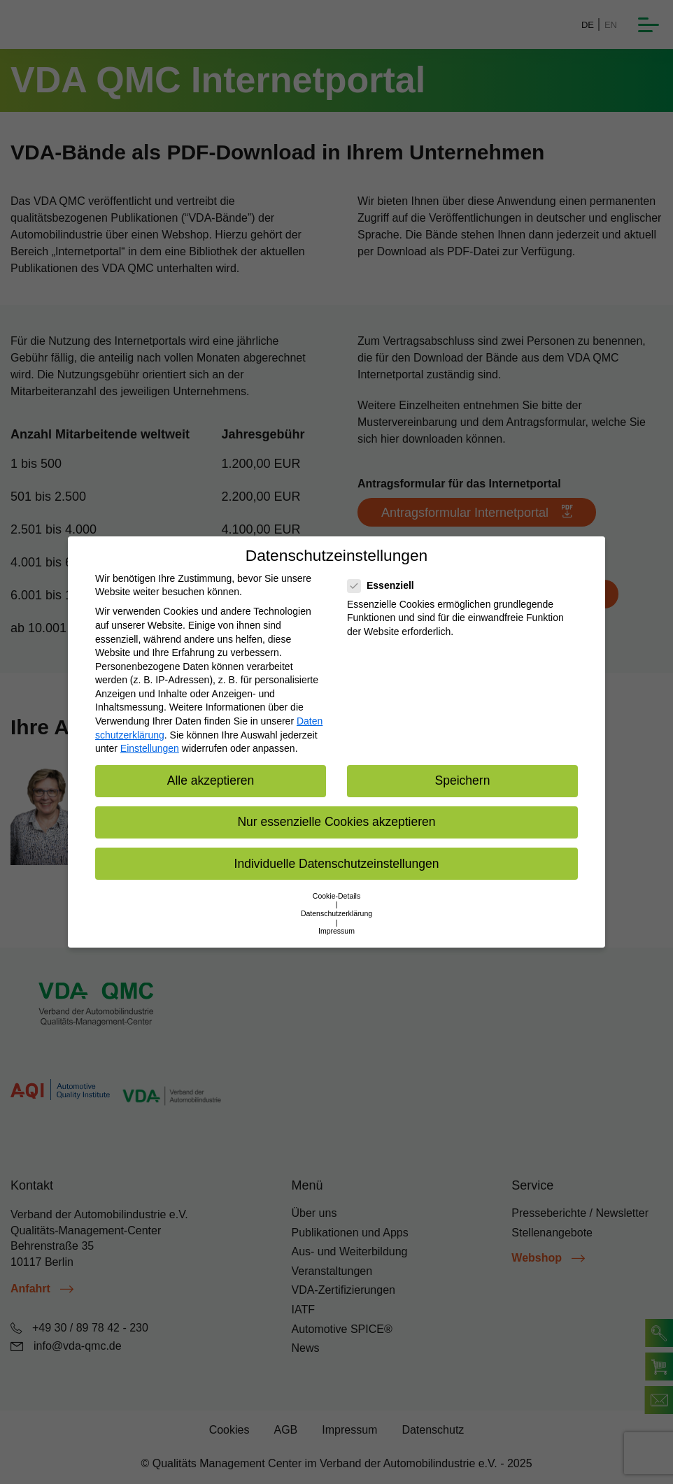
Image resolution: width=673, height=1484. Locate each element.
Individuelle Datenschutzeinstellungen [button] (336, 864)
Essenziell (385, 585)
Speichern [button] (462, 780)
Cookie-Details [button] (336, 896)
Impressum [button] (336, 931)
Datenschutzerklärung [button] (336, 913)
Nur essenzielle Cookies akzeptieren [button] (336, 822)
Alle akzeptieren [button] (211, 780)
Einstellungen (149, 748)
